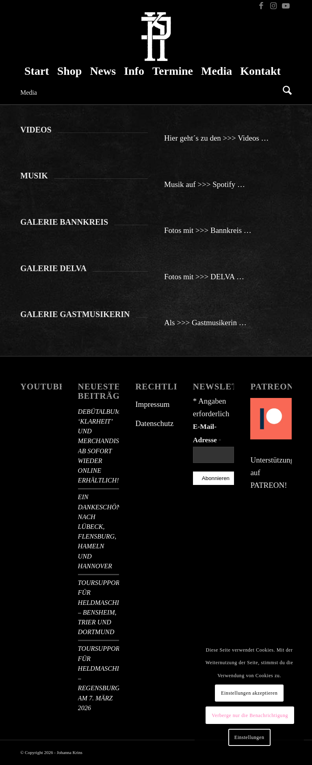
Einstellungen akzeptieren (249, 693)
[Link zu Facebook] (261, 6)
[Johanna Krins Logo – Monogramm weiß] (156, 36)
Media (28, 92)
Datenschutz (154, 423)
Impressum (152, 404)
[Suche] (285, 91)
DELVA (222, 276)
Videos (248, 138)
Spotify (223, 184)
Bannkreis (226, 230)
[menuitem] (36, 71)
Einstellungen (249, 737)
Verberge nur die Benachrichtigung (250, 715)
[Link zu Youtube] (286, 6)
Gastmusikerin (214, 322)
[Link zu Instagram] (273, 6)
